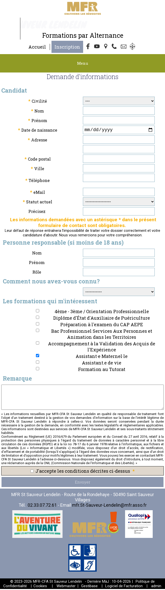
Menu (82, 63)
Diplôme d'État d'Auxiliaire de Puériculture (101, 319)
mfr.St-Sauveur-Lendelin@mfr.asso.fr (109, 506)
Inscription (67, 47)
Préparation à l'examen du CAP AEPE (101, 325)
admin (156, 587)
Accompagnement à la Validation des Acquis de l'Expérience (101, 348)
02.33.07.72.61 (42, 506)
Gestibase (89, 587)
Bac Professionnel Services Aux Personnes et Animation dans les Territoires (101, 335)
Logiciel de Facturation (124, 587)
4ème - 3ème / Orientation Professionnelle (101, 312)
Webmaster (66, 587)
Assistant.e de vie (101, 364)
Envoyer (82, 483)
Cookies (40, 587)
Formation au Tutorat (101, 370)
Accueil (37, 47)
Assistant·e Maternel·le (102, 357)
